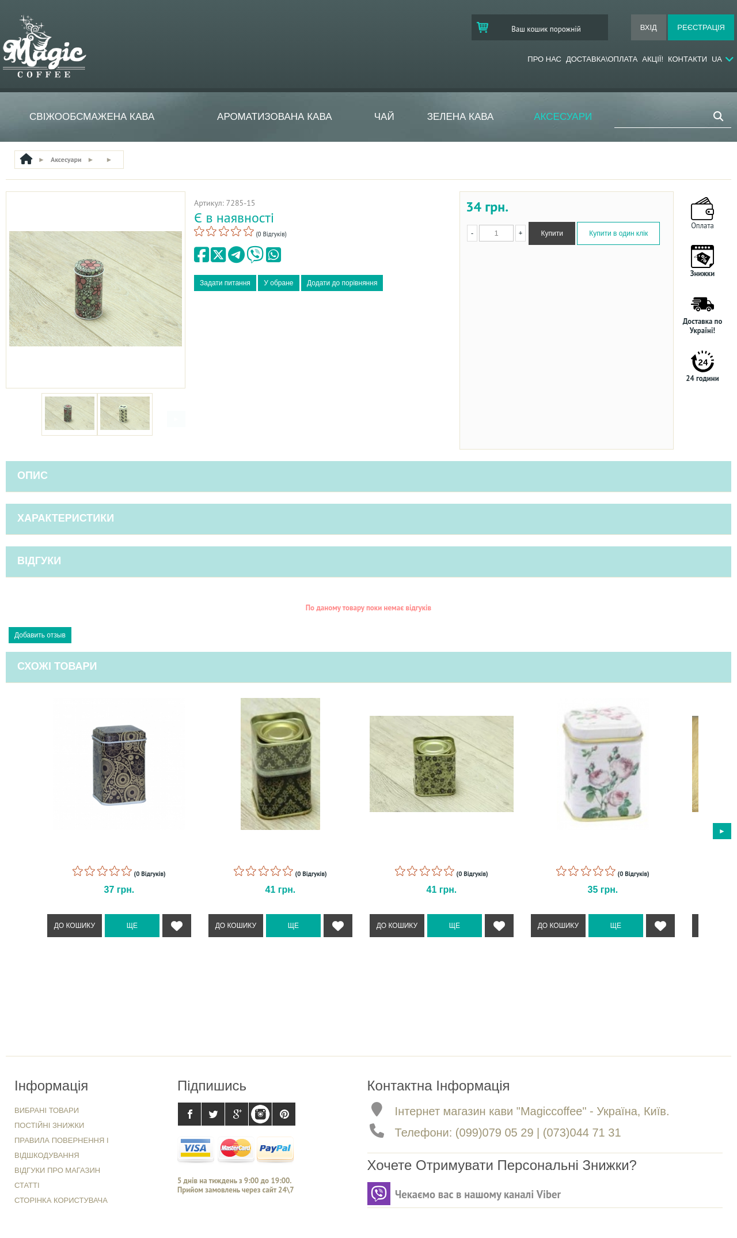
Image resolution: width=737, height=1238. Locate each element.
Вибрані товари (46, 1110)
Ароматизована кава (274, 116)
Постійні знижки (49, 1125)
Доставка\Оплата (601, 59)
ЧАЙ (384, 116)
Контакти (687, 59)
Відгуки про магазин (57, 1170)
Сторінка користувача (61, 1200)
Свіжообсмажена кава (91, 116)
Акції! (652, 59)
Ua (717, 59)
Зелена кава (460, 116)
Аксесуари (563, 116)
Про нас (544, 59)
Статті (27, 1185)
